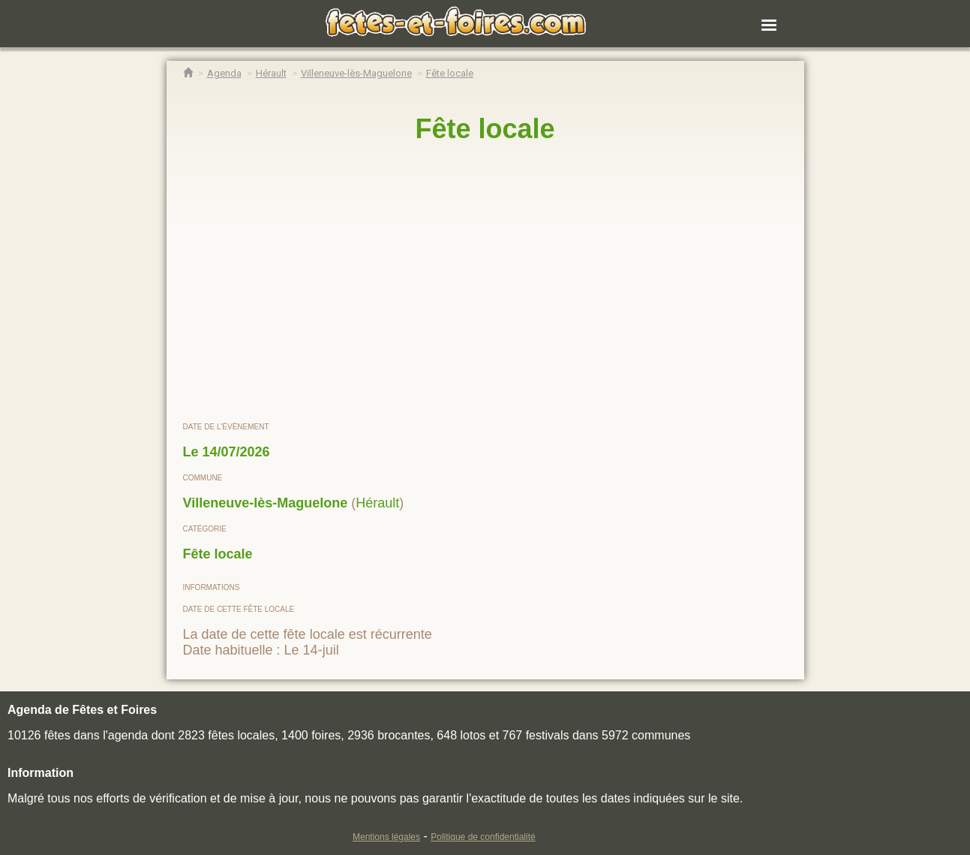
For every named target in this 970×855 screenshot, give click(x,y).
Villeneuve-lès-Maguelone (265, 502)
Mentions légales (386, 837)
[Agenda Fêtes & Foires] (224, 73)
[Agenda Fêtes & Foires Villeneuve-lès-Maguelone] (356, 73)
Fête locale (218, 553)
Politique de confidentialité (483, 837)
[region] (485, 283)
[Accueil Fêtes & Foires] (188, 73)
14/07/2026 (236, 451)
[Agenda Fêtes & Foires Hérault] (271, 73)
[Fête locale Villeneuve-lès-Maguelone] (449, 73)
